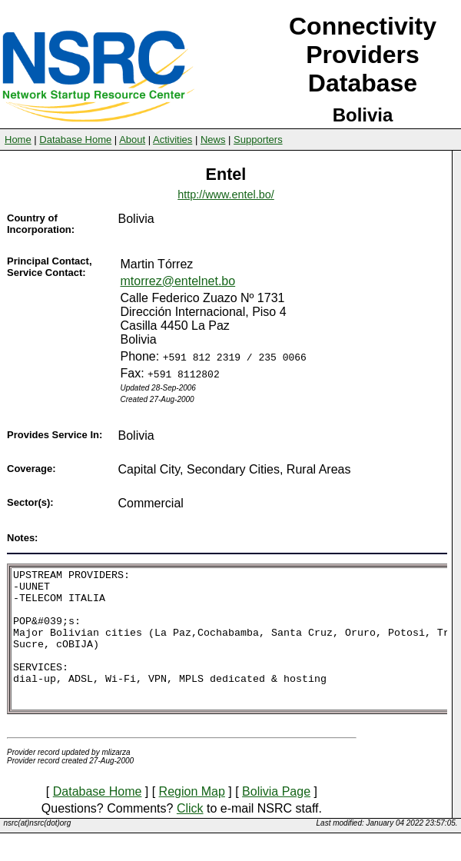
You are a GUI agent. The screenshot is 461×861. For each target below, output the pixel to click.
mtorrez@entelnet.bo (178, 281)
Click (190, 836)
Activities (172, 139)
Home (18, 139)
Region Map (192, 819)
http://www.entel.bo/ (225, 194)
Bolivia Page (276, 819)
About (132, 139)
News (213, 139)
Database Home (75, 139)
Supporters (258, 139)
